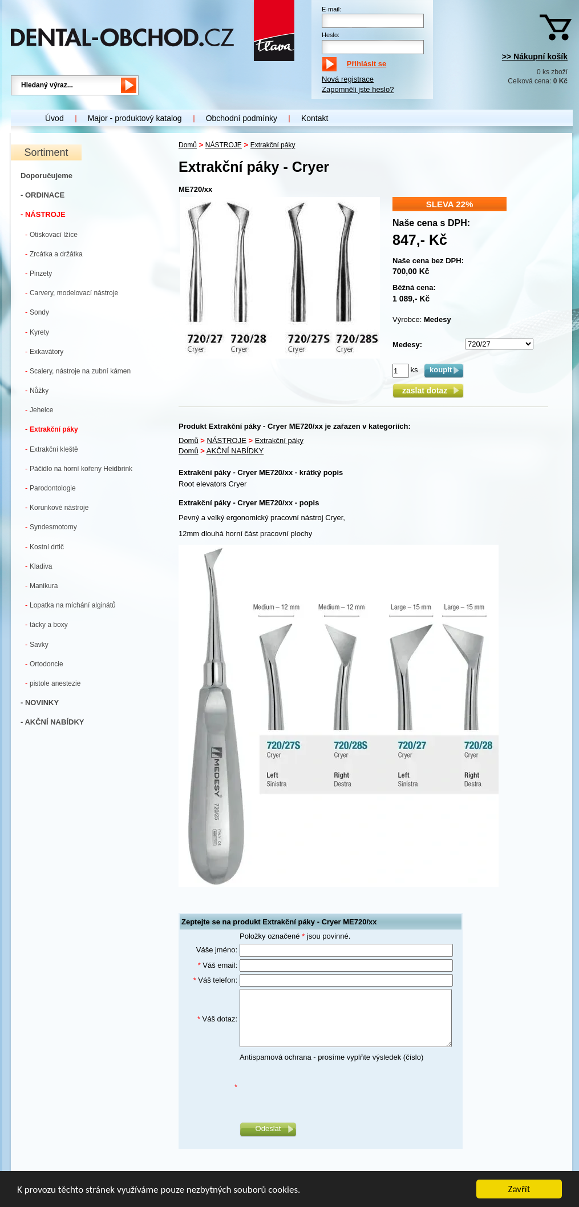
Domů (188, 145)
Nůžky (36, 390)
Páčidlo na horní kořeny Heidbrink (78, 468)
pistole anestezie (52, 683)
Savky (36, 644)
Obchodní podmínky (241, 118)
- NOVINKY (40, 702)
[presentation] (326, 1087)
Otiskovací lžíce (51, 234)
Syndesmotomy (51, 526)
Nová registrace (348, 79)
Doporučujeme (46, 175)
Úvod (54, 118)
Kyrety (37, 332)
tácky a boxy (46, 624)
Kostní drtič (44, 546)
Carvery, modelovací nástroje (71, 292)
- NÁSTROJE (43, 214)
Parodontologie (50, 488)
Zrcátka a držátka (54, 254)
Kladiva (38, 566)
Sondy (37, 312)
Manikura (41, 585)
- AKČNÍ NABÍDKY (52, 722)
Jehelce (39, 409)
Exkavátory (44, 351)
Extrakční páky (51, 429)
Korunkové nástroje (56, 507)
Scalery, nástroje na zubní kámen (78, 371)
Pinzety (38, 273)
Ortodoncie (44, 663)
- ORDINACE (42, 195)
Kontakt (314, 118)
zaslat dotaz (428, 390)
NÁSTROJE (223, 145)
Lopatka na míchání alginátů (70, 605)
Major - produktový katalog (135, 118)
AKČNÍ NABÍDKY (235, 450)
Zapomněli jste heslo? (358, 89)
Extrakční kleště (51, 449)
